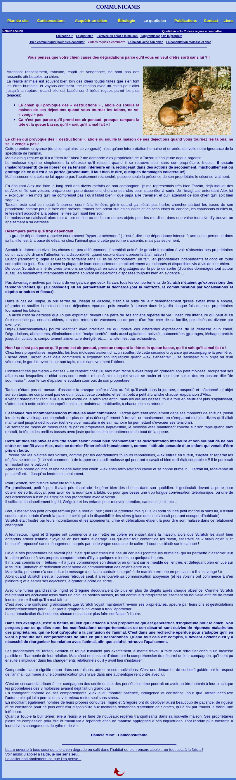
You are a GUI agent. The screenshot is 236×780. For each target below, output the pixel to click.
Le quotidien (84, 36)
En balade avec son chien (145, 42)
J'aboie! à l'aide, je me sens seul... (52, 754)
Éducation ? (64, 36)
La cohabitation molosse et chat (188, 42)
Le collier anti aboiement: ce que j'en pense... (43, 759)
